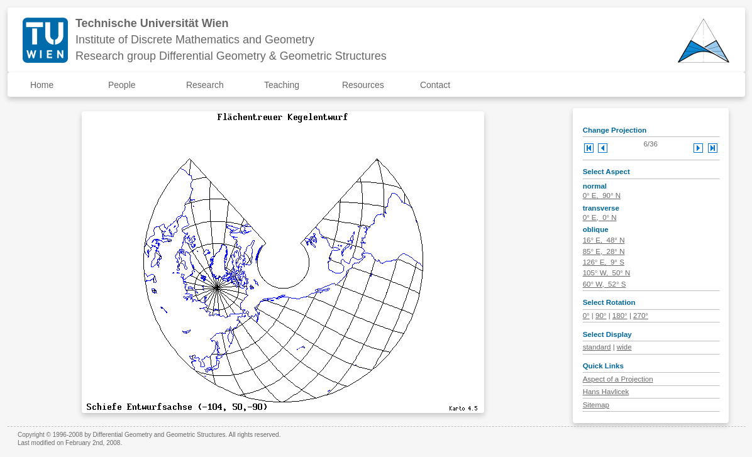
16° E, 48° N (604, 240)
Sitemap (596, 405)
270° (640, 315)
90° (600, 315)
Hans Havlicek (606, 391)
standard (597, 347)
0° (586, 315)
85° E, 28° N (604, 251)
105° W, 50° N (607, 273)
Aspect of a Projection (618, 379)
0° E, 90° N (602, 195)
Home (41, 85)
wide (624, 347)
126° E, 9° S (603, 262)
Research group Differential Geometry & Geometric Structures (231, 56)
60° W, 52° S (604, 284)
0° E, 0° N (600, 217)
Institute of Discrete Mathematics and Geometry (194, 39)
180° (620, 315)
